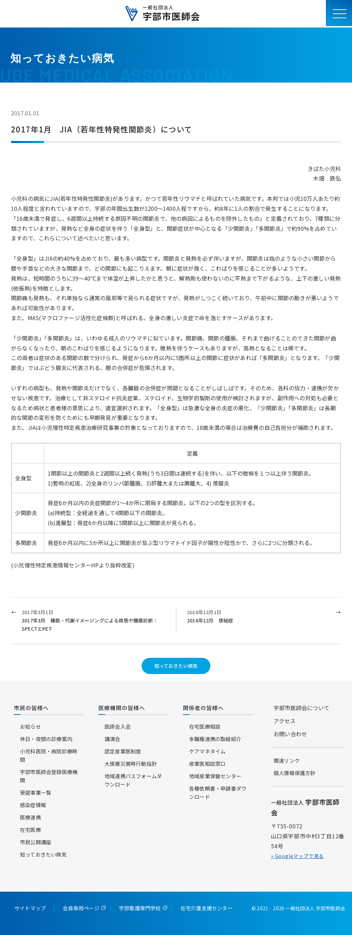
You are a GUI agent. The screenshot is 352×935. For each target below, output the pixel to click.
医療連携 (30, 817)
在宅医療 (30, 829)
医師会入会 (117, 726)
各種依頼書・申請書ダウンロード (217, 792)
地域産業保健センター (215, 776)
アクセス (285, 721)
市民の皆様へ (31, 708)
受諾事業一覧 (35, 792)
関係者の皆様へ (203, 708)
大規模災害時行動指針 (130, 763)
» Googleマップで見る (297, 855)
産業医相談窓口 (207, 763)
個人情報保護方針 (295, 772)
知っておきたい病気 (176, 665)
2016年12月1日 (258, 617)
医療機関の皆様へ (121, 708)
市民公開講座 (35, 842)
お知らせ (30, 726)
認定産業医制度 (122, 751)
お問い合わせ (290, 734)
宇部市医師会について (301, 708)
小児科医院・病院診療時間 (48, 755)
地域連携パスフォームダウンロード (133, 780)
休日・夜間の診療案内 (46, 738)
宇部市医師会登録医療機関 (48, 776)
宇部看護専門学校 (140, 908)
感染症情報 (33, 804)
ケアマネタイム (207, 751)
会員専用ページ (81, 908)
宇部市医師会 (171, 14)
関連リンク (287, 760)
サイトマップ (30, 908)
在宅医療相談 (204, 726)
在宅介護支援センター (206, 908)
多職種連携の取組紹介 (215, 738)
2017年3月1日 (93, 621)
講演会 (112, 738)
